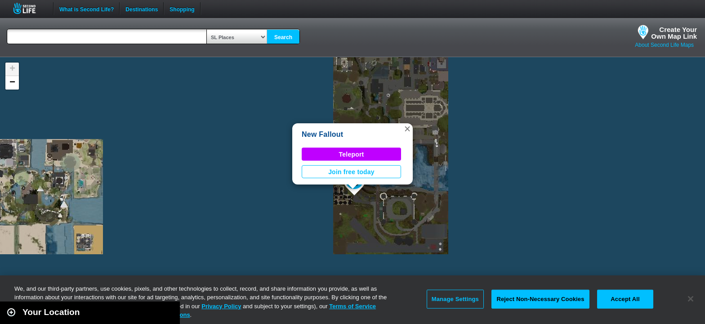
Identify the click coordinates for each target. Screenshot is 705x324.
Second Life (29, 8)
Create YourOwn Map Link (674, 33)
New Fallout (322, 134)
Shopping (182, 8)
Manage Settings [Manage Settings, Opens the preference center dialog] (455, 299)
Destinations (141, 8)
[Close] (691, 299)
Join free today (351, 172)
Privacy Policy (221, 306)
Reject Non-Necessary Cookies (540, 299)
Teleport (351, 154)
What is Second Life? (86, 8)
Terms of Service (352, 306)
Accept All (625, 299)
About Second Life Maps (664, 45)
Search (283, 37)
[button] (407, 128)
